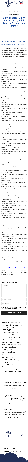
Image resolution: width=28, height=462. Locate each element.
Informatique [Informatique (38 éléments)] (5, 347)
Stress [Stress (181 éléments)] (20, 367)
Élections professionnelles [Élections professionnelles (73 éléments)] (14, 371)
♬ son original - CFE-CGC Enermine (12, 388)
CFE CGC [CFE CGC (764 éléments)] (6, 330)
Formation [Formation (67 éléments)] (21, 340)
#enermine (7, 385)
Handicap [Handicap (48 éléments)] (4, 344)
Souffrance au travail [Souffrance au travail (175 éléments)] (9, 367)
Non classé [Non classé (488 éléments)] (11, 352)
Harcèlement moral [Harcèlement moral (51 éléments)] (12, 344)
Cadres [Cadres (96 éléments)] (17, 328)
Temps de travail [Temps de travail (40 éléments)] (5, 369)
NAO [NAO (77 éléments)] (3, 352)
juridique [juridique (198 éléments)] (12, 347)
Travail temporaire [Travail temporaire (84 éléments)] (15, 369)
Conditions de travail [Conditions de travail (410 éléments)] (11, 332)
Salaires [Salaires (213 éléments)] (12, 362)
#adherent (16, 385)
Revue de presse (14, 11)
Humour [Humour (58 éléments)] (19, 344)
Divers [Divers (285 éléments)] (4, 339)
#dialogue (21, 385)
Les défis (8, 11)
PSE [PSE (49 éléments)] (3, 357)
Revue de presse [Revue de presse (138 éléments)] (16, 357)
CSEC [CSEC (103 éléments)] (13, 335)
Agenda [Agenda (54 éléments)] (4, 328)
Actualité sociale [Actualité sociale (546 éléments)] (10, 325)
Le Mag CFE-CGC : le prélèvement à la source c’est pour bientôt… (7, 274)
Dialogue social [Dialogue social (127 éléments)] (7, 337)
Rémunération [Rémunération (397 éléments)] (8, 359)
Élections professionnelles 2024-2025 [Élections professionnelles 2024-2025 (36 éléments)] (9, 373)
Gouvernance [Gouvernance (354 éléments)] (8, 342)
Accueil (2, 11)
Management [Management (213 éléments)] (7, 349)
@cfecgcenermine (8, 381)
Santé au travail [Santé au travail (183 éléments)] (8, 364)
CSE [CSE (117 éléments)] (10, 335)
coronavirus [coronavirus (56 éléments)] (5, 335)
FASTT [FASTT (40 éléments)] (16, 339)
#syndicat (22, 384)
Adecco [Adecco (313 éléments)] (22, 325)
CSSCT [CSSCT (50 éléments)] (17, 335)
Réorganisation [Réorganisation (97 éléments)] (20, 360)
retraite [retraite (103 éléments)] (7, 357)
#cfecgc (12, 385)
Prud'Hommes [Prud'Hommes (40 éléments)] (20, 354)
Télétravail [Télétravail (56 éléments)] (4, 371)
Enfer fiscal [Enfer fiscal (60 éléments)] (11, 340)
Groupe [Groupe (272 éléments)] (18, 342)
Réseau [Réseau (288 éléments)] (5, 362)
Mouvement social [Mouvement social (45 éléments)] (17, 349)
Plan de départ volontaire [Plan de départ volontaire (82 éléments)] (9, 355)
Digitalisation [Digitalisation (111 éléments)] (17, 337)
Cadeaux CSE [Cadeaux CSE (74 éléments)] (10, 328)
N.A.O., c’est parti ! (22, 272)
